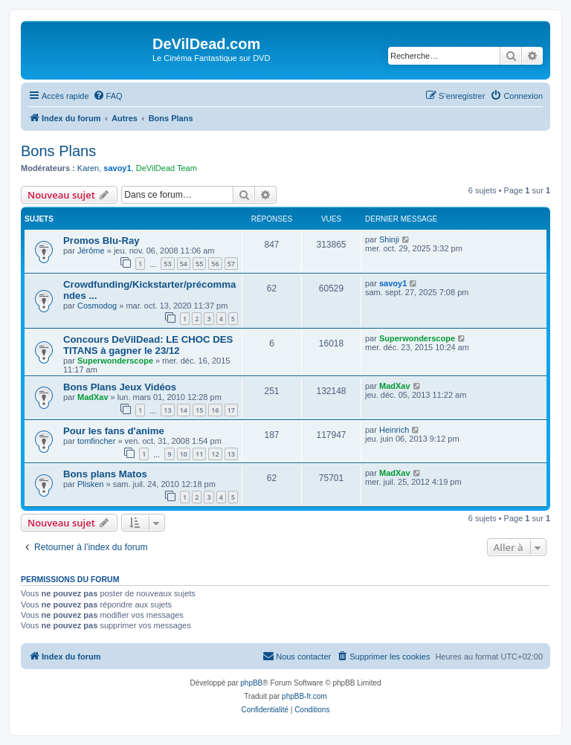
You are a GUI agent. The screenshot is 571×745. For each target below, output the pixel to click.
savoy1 (117, 168)
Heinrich (394, 429)
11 (199, 454)
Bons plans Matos (105, 474)
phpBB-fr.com (304, 696)
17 (231, 410)
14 (183, 410)
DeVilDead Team (166, 168)
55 (199, 263)
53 (167, 263)
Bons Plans (58, 151)
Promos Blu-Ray (101, 240)
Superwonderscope (115, 360)
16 (215, 410)
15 (199, 410)
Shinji (389, 239)
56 (215, 263)
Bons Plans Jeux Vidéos (119, 387)
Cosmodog (97, 305)
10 (183, 454)
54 (183, 263)
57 (231, 263)
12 (215, 454)
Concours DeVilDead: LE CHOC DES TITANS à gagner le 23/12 (148, 345)
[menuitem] (108, 96)
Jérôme (91, 250)
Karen (88, 168)
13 (167, 410)
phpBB (251, 683)
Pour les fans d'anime (113, 430)
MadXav (93, 397)
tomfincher (96, 440)
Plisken (90, 484)
